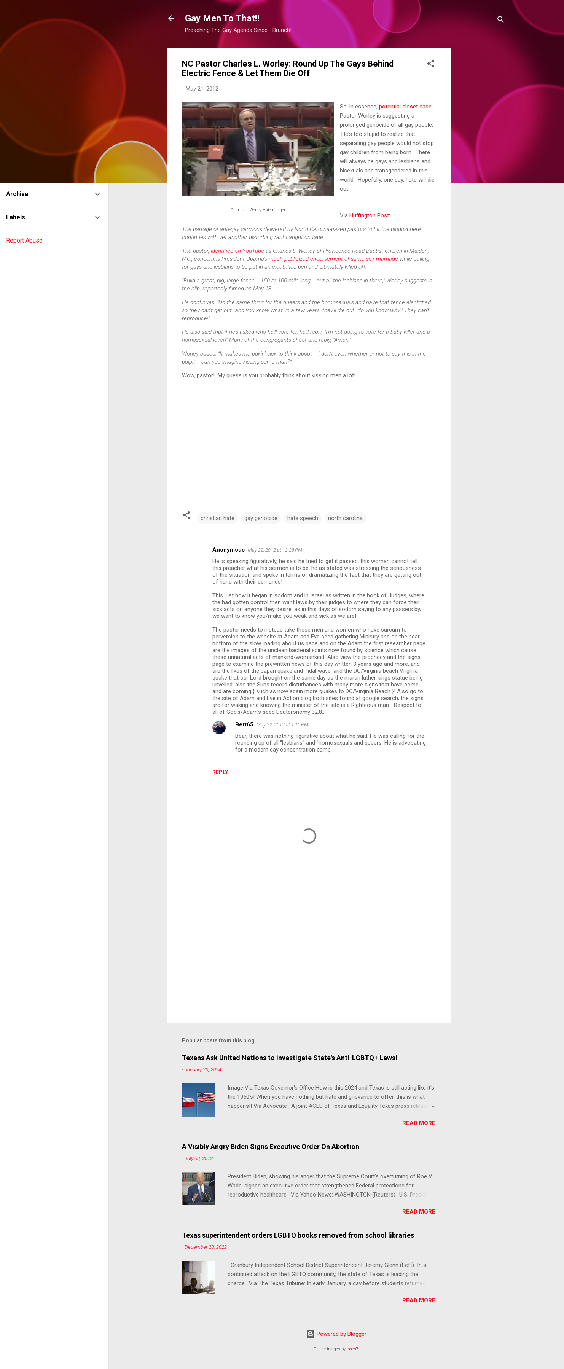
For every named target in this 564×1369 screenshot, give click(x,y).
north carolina (345, 518)
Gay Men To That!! (222, 18)
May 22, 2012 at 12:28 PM (275, 550)
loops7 (352, 1349)
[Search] (500, 20)
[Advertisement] (481, 162)
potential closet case (405, 106)
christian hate (217, 518)
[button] (430, 65)
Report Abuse (24, 240)
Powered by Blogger (336, 1334)
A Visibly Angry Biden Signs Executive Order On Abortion (270, 1146)
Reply (220, 772)
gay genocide (260, 518)
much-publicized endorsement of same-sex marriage (333, 258)
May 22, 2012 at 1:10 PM (282, 725)
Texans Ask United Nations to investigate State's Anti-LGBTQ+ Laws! (289, 1058)
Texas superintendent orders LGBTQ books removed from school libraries (298, 1235)
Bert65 (244, 724)
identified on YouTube (237, 250)
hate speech (302, 518)
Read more (418, 1123)
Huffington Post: (369, 215)
